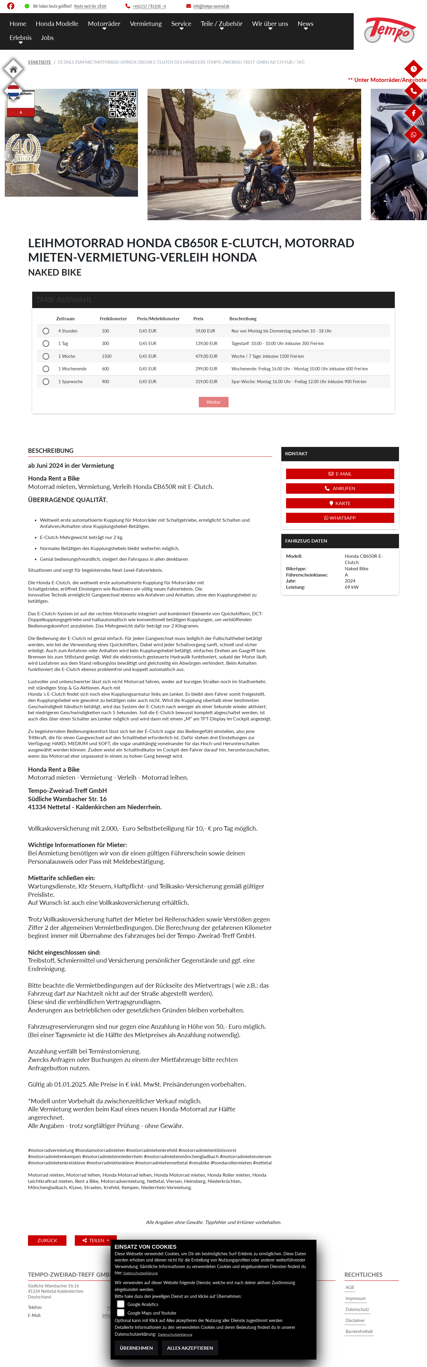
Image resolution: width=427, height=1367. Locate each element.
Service (170, 23)
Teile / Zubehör (207, 23)
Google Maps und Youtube (152, 1312)
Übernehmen (136, 1348)
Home (17, 23)
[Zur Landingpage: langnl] (13, 101)
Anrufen (340, 488)
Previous (9, 155)
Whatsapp (340, 518)
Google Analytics (143, 1304)
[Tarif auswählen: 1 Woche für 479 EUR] (46, 356)
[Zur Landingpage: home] (13, 79)
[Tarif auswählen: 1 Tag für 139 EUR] (46, 343)
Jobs (15, 36)
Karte (340, 503)
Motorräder (97, 23)
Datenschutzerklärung (143, 1272)
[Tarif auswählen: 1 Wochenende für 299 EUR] (46, 369)
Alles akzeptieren (190, 1348)
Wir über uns (252, 23)
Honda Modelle (54, 23)
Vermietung (136, 23)
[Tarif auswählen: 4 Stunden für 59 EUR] (46, 331)
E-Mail (340, 473)
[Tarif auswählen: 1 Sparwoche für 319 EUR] (46, 381)
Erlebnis (313, 23)
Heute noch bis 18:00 (90, 6)
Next (418, 155)
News (286, 23)
